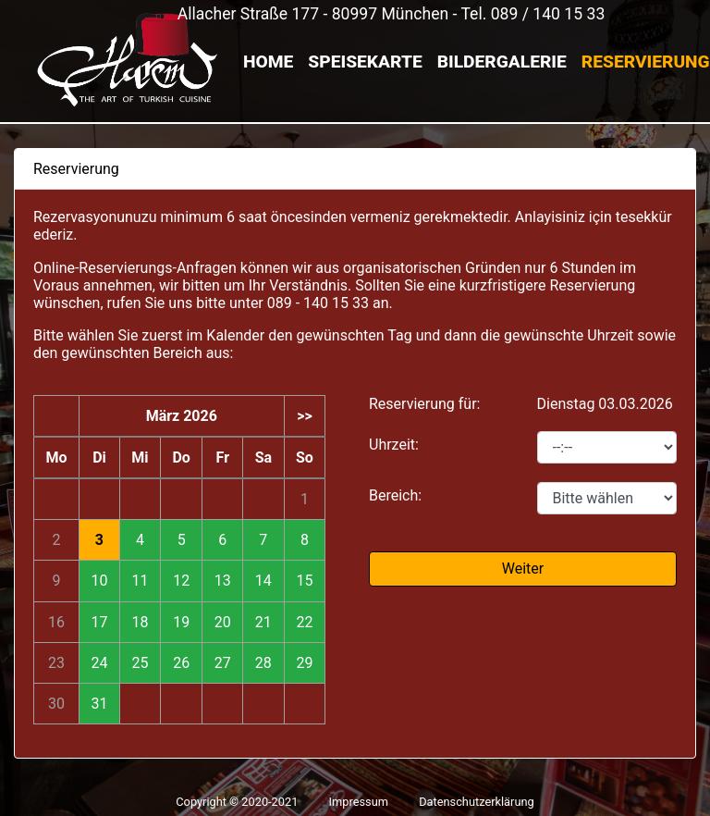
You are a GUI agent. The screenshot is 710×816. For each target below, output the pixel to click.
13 (222, 580)
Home (268, 61)
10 (99, 580)
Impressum (358, 802)
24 (99, 663)
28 (263, 663)
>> (304, 416)
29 (304, 663)
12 (181, 580)
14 (263, 580)
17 (99, 622)
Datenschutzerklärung (476, 802)
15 (304, 580)
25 (139, 663)
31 (99, 703)
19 (181, 622)
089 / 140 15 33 (548, 14)
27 (222, 663)
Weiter (523, 568)
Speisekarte (365, 61)
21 (263, 622)
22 (304, 622)
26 (181, 663)
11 (139, 580)
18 (139, 622)
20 (222, 622)
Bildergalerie (502, 61)
